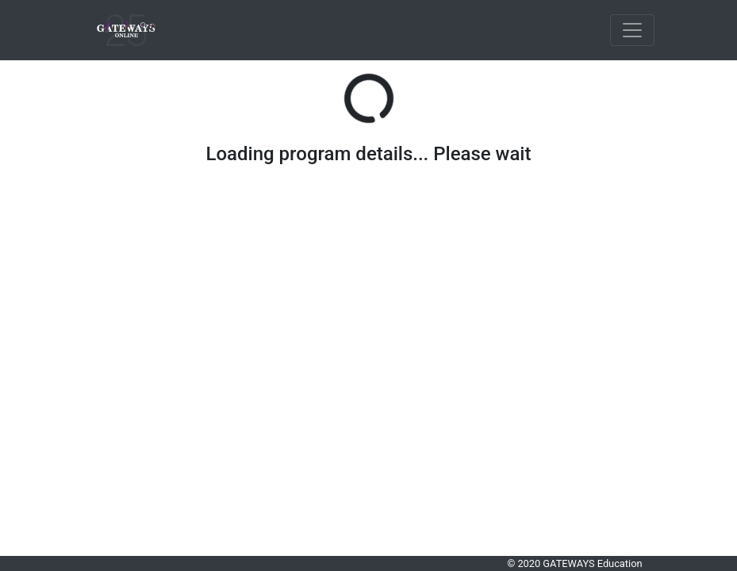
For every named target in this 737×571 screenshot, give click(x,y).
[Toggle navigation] (632, 30)
